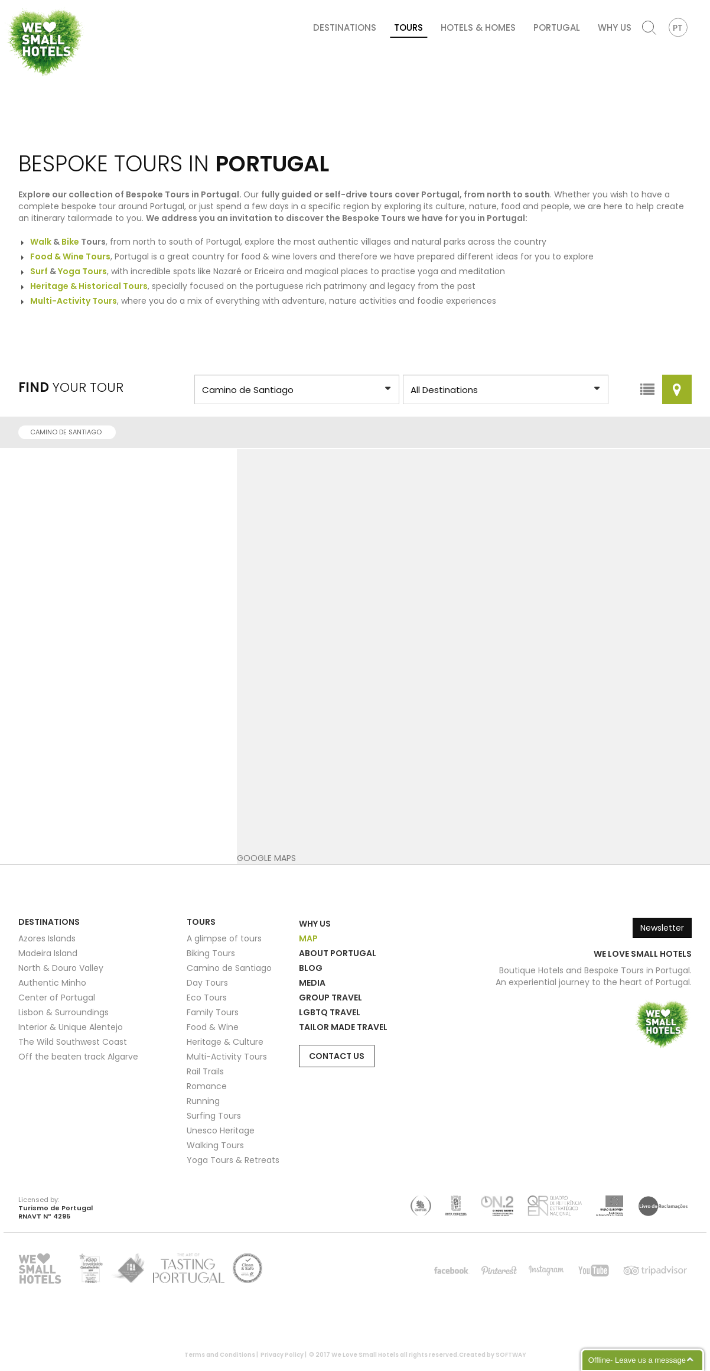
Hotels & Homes (478, 27)
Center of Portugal (56, 997)
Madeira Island (47, 953)
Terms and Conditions (219, 1354)
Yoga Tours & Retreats (233, 1160)
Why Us (614, 27)
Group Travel (330, 997)
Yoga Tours (82, 271)
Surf (39, 271)
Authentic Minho (52, 983)
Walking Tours (215, 1145)
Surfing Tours (214, 1116)
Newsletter (662, 928)
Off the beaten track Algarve (78, 1057)
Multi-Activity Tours (227, 1057)
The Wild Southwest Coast (72, 1042)
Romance (207, 1086)
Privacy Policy (282, 1354)
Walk (40, 242)
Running (203, 1101)
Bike (70, 242)
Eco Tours (207, 997)
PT (678, 28)
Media (312, 983)
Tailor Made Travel (343, 1027)
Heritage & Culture (225, 1042)
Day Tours (207, 983)
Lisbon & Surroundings (63, 1012)
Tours (408, 27)
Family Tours (213, 1012)
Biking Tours (211, 953)
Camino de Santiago (69, 432)
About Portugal (337, 953)
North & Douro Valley (60, 968)
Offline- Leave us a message (637, 1360)
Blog (311, 968)
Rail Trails (205, 1071)
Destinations (344, 27)
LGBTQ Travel (329, 1012)
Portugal (556, 27)
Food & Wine (213, 1027)
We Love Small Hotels (9, 5)
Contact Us (336, 1056)
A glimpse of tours (224, 938)
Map (308, 938)
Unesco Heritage (221, 1130)
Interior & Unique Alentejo (70, 1027)
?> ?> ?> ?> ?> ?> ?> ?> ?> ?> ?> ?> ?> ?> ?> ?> (297, 389)
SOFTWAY (511, 1354)
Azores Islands (47, 938)
